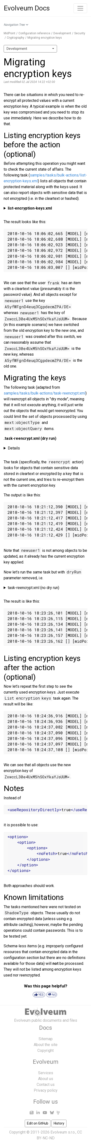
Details (14, 448)
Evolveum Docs (27, 8)
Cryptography (15, 37)
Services (45, 1073)
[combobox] (30, 49)
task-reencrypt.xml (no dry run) (33, 587)
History (59, 1123)
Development (62, 33)
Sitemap (46, 1039)
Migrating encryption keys (44, 37)
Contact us (46, 1084)
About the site (46, 1044)
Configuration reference (34, 33)
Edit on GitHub (37, 1123)
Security (79, 33)
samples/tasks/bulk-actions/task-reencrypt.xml (44, 393)
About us (45, 1078)
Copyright (45, 1050)
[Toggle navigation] (80, 8)
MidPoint (9, 33)
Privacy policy (46, 1090)
